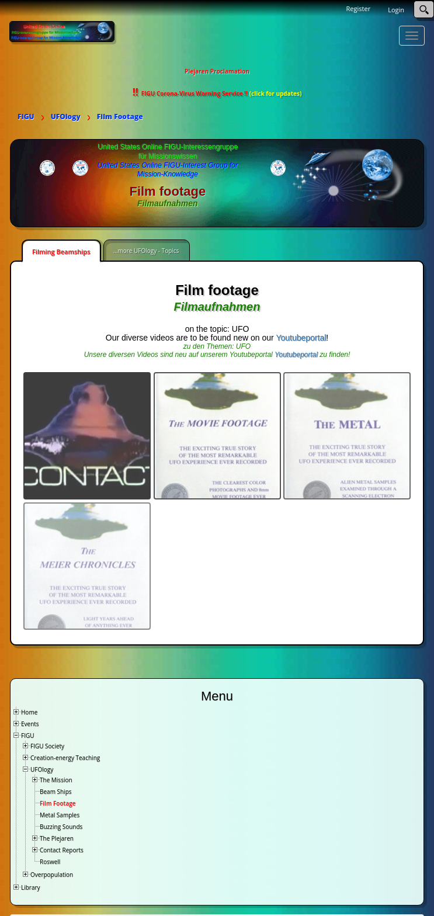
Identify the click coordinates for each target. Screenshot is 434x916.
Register (358, 8)
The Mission (56, 780)
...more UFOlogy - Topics (146, 251)
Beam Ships (56, 791)
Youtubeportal (301, 337)
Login (396, 9)
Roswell (50, 862)
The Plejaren (57, 838)
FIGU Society (47, 746)
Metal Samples (59, 815)
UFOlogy (41, 769)
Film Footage (58, 803)
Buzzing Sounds (61, 827)
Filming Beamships (61, 251)
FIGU (27, 735)
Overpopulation (51, 874)
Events (30, 724)
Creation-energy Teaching (65, 758)
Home (29, 712)
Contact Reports (62, 850)
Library (30, 887)
